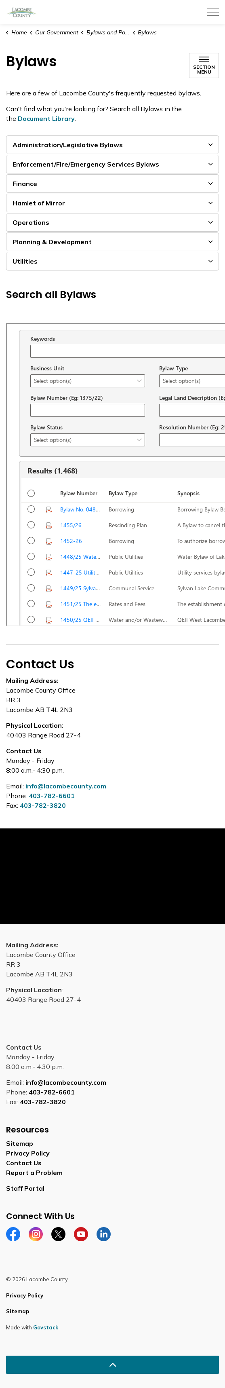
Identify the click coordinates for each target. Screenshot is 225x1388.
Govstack (45, 1327)
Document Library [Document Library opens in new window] (46, 118)
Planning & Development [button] (52, 242)
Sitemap (19, 1143)
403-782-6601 (52, 796)
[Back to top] (112, 1365)
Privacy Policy (28, 1153)
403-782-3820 (43, 805)
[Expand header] (213, 12)
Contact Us (24, 1163)
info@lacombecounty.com (65, 786)
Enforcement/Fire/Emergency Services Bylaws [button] (86, 164)
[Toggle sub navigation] (204, 65)
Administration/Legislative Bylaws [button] (68, 145)
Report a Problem (34, 1172)
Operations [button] (31, 222)
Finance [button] (25, 184)
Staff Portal (25, 1188)
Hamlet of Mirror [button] (39, 203)
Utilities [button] (25, 261)
